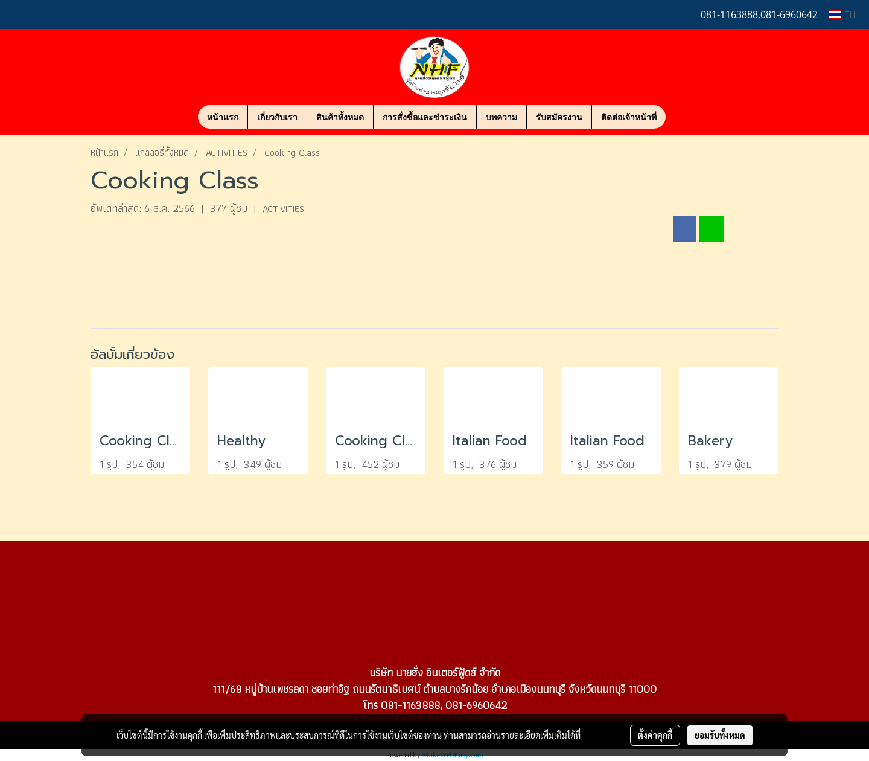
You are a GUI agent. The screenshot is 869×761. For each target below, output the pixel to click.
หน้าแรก (222, 117)
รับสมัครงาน (559, 117)
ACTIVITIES (283, 208)
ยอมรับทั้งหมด (720, 735)
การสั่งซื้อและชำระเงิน (425, 117)
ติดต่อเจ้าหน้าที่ (629, 117)
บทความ (501, 117)
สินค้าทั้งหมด (340, 117)
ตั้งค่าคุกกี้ (655, 735)
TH (842, 14)
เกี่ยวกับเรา (277, 117)
